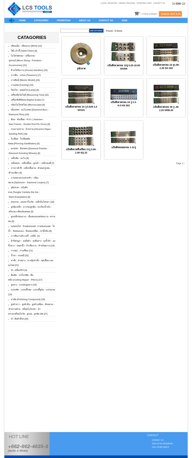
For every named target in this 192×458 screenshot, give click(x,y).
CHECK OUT (168, 14)
